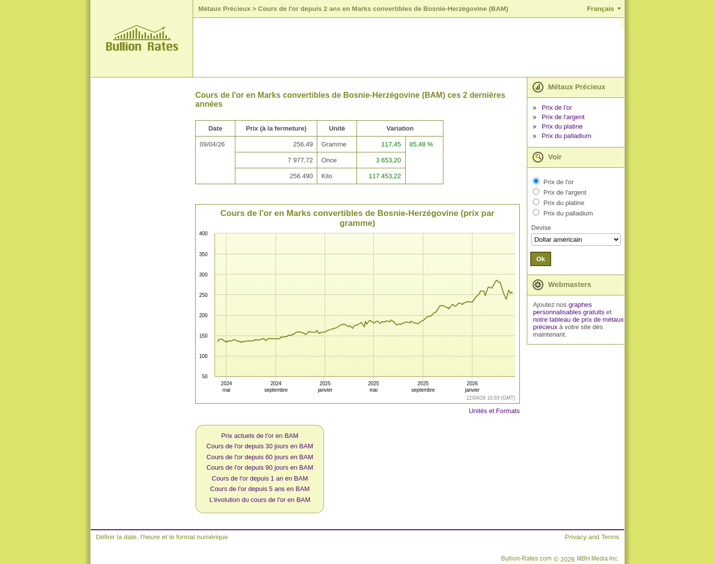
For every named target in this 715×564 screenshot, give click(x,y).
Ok (540, 259)
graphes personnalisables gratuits (568, 308)
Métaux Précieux (224, 8)
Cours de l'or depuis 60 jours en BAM (260, 457)
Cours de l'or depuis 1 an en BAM (260, 478)
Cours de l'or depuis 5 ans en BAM (259, 489)
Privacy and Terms (592, 537)
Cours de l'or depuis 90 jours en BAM (260, 467)
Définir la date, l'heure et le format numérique (162, 537)
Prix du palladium (566, 136)
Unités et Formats (494, 411)
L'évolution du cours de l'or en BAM (259, 499)
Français (600, 8)
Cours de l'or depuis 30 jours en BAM (260, 446)
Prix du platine (562, 126)
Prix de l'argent (563, 117)
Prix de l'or (557, 107)
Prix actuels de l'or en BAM (259, 435)
